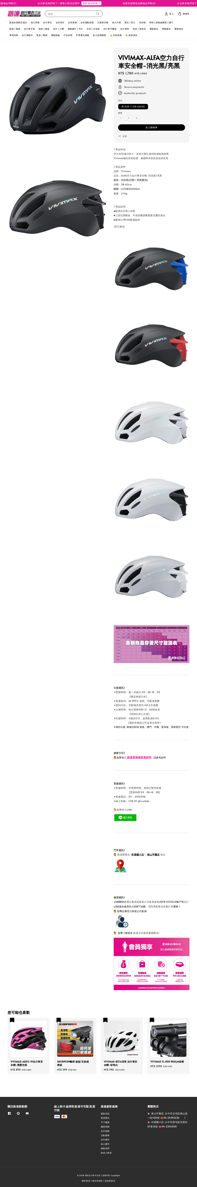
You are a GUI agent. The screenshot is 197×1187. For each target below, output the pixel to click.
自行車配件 (27, 35)
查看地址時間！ (97, 3)
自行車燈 (124, 28)
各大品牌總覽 (99, 35)
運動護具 (166, 28)
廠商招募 (105, 1126)
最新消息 (105, 1113)
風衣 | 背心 (129, 22)
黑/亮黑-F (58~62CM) (133, 106)
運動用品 (178, 28)
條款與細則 (97, 1180)
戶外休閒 (67, 35)
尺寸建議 (105, 1122)
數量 (120, 112)
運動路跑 (55, 35)
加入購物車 (151, 127)
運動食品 (154, 28)
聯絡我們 (105, 1148)
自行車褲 (35, 22)
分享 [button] (122, 136)
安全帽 (142, 22)
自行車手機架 (110, 28)
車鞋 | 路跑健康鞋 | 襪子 (161, 22)
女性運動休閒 (87, 22)
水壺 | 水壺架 (93, 28)
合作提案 (105, 1131)
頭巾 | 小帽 (58, 28)
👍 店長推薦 (116, 35)
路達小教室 (106, 1152)
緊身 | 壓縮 (41, 35)
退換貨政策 (110, 1180)
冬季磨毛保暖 (82, 35)
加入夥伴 (105, 1144)
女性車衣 (60, 22)
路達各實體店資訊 (18, 22)
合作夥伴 (105, 1139)
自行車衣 (47, 22)
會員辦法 (105, 1117)
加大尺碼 (116, 22)
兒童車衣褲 (102, 22)
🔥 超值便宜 (131, 35)
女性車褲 (72, 22)
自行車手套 (29, 28)
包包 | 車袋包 (139, 28)
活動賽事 (105, 1135)
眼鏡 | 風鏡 (14, 28)
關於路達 (86, 1180)
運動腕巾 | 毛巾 (75, 28)
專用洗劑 (13, 35)
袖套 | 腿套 (44, 28)
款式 (120, 100)
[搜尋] (98, 14)
